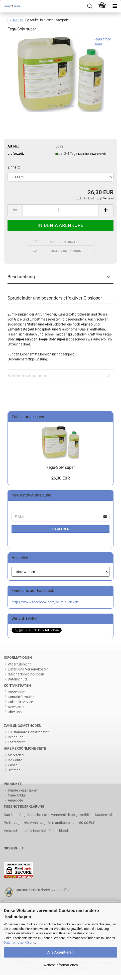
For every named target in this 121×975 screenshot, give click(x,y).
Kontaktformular (21, 697)
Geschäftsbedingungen (26, 674)
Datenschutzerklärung (19, 942)
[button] (15, 210)
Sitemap (14, 770)
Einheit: (14, 167)
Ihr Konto (15, 760)
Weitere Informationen (60, 965)
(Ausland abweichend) (92, 154)
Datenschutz (18, 679)
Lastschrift (16, 742)
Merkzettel (16, 755)
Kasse (12, 765)
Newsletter (16, 707)
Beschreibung (21, 276)
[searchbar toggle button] (89, 6)
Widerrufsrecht (19, 664)
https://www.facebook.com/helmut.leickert (45, 602)
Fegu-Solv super (60, 467)
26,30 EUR (60, 478)
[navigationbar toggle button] (114, 6)
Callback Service (20, 702)
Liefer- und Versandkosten (28, 669)
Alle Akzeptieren (60, 952)
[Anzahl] (60, 210)
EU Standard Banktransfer (28, 732)
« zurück (16, 20)
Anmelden (61, 529)
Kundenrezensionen (27, 375)
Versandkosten (60, 823)
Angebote (15, 800)
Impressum (16, 692)
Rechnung (16, 737)
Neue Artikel (17, 795)
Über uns (15, 712)
